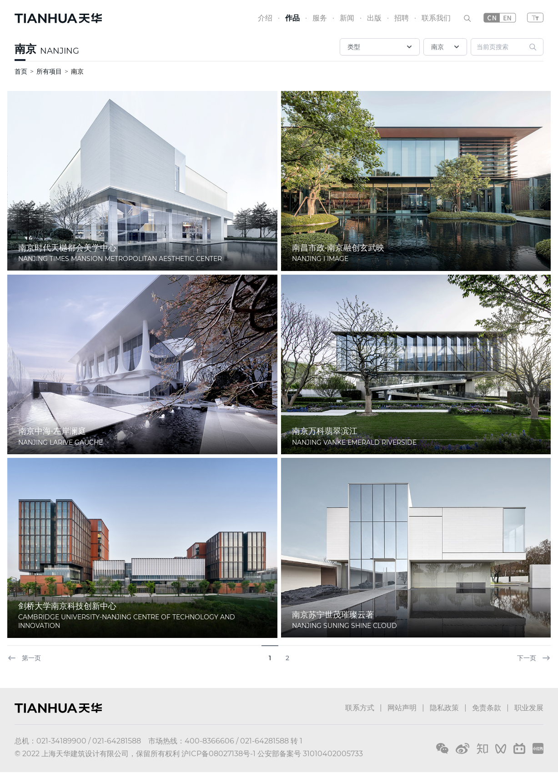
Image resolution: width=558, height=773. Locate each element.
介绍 (265, 18)
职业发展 (528, 707)
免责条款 (486, 707)
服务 (319, 18)
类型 (380, 46)
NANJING (59, 51)
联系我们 (436, 18)
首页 (21, 71)
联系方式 (359, 707)
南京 (25, 48)
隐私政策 (444, 707)
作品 (292, 18)
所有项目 (49, 71)
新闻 (347, 18)
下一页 (534, 658)
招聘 (401, 18)
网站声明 (402, 707)
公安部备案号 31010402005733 (310, 753)
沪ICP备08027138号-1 (218, 753)
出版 (374, 18)
